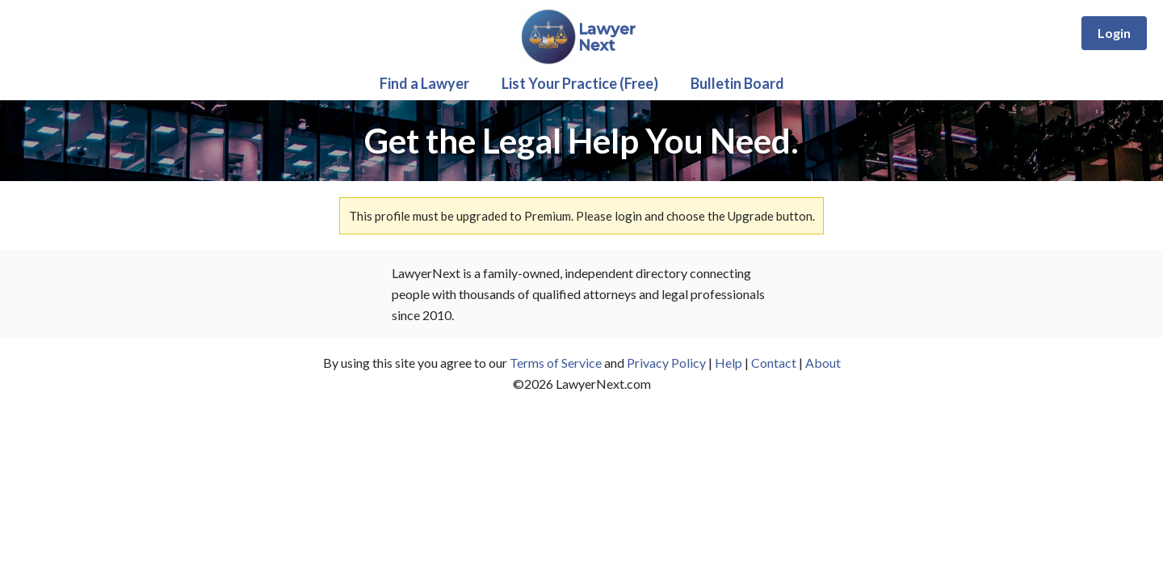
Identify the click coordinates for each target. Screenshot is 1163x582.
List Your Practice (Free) (580, 83)
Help (728, 362)
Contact (773, 362)
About (823, 362)
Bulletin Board (737, 83)
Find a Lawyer (424, 83)
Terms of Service (556, 362)
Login (1114, 32)
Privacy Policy (666, 362)
